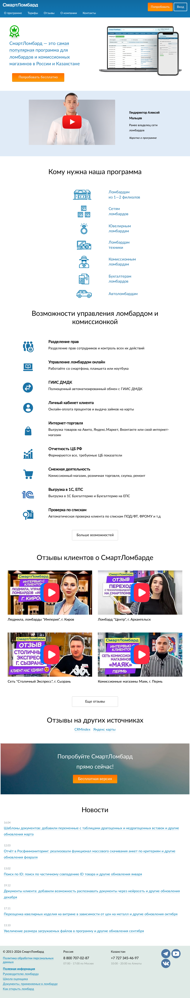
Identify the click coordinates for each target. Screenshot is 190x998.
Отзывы (49, 13)
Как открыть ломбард (18, 989)
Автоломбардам (123, 294)
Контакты (89, 13)
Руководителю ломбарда (21, 974)
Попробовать (160, 6)
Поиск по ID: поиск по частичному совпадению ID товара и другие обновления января (73, 874)
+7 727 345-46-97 (125, 958)
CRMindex (82, 729)
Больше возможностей (95, 535)
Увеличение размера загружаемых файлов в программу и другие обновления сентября (74, 931)
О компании (68, 13)
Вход (180, 6)
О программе (13, 13)
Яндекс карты (104, 729)
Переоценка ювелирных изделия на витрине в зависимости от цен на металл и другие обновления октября (91, 914)
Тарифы (33, 13)
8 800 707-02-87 (76, 958)
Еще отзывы (95, 701)
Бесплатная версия (95, 779)
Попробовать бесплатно (38, 77)
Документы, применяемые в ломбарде (30, 984)
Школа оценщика (15, 979)
